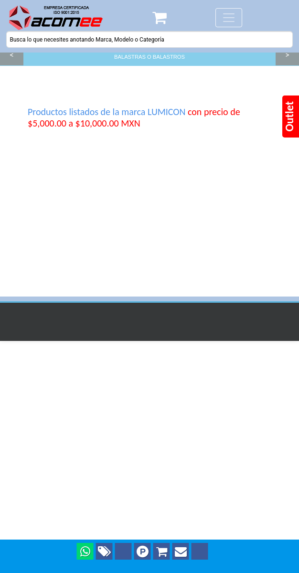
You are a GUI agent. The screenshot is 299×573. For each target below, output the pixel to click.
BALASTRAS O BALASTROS (149, 57)
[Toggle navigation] (228, 17)
